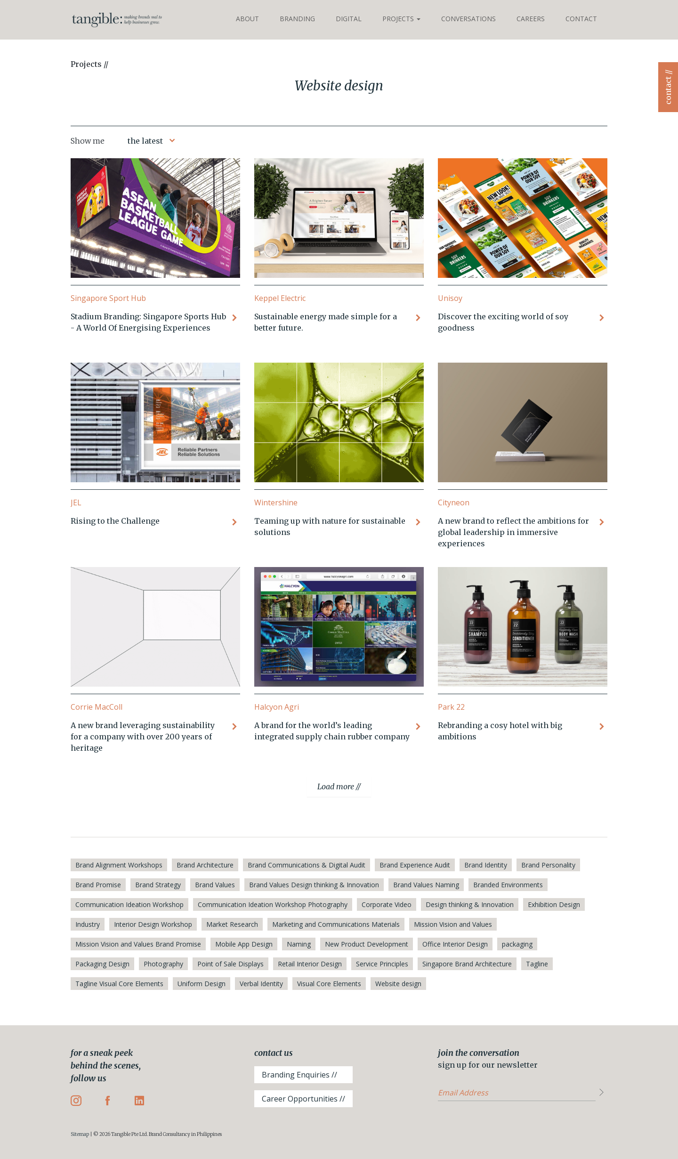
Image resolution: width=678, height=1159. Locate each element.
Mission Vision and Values (453, 924)
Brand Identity (485, 864)
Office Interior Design (455, 944)
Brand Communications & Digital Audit (306, 864)
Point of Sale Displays (230, 963)
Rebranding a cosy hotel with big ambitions (500, 731)
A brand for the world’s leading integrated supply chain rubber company (332, 731)
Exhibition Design (554, 904)
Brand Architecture (205, 864)
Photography (163, 963)
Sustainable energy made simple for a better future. (325, 322)
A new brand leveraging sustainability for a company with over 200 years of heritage (143, 737)
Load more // (339, 786)
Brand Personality (548, 864)
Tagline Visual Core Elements (119, 983)
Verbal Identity (261, 983)
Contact (581, 18)
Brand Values (215, 884)
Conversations (468, 18)
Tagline (537, 963)
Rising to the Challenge (115, 521)
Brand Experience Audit (414, 864)
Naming (299, 944)
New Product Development (366, 944)
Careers (531, 18)
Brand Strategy (158, 884)
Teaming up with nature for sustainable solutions (329, 526)
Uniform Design (202, 983)
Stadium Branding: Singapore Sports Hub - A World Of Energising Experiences (148, 322)
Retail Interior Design (310, 963)
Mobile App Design (244, 944)
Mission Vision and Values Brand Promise (138, 944)
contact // (668, 87)
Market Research (232, 924)
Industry (87, 924)
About (247, 18)
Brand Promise (98, 884)
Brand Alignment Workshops (118, 864)
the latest (145, 141)
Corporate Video (387, 904)
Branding (297, 18)
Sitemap (80, 1134)
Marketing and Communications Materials (336, 924)
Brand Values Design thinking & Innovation (314, 884)
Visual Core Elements (329, 983)
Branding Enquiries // (299, 1075)
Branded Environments (508, 884)
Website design (398, 983)
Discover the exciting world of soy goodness (503, 322)
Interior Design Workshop (153, 924)
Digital (349, 18)
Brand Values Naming (426, 884)
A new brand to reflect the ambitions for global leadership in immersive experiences (513, 532)
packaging (517, 944)
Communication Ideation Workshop (129, 904)
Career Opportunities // (303, 1099)
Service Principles (382, 963)
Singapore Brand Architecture (467, 963)
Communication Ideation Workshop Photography (272, 904)
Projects (401, 18)
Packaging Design (102, 963)
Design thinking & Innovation (470, 904)
